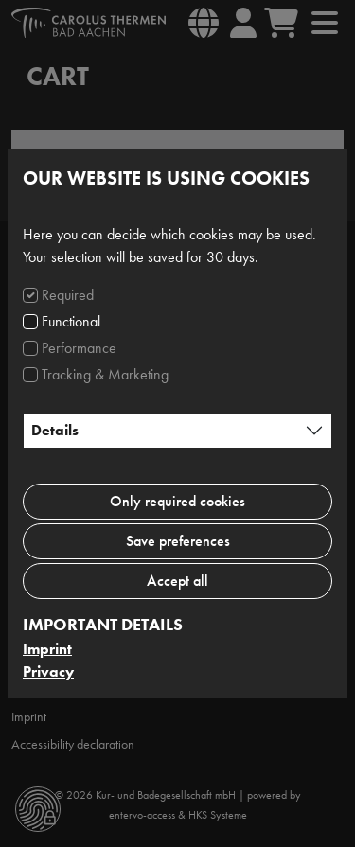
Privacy (48, 671)
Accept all (177, 581)
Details (55, 430)
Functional (71, 321)
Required (68, 295)
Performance (79, 348)
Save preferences (178, 541)
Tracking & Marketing (105, 374)
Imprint (47, 649)
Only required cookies (177, 501)
